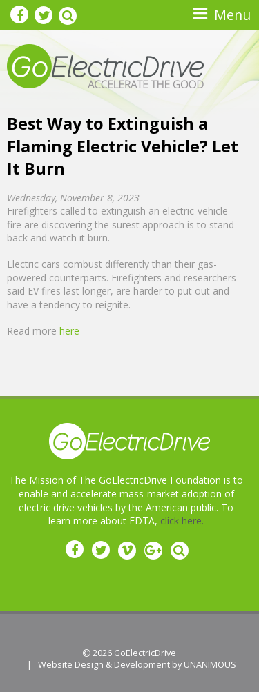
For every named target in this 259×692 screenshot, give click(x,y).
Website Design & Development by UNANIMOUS (137, 665)
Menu (232, 15)
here (69, 330)
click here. (182, 520)
